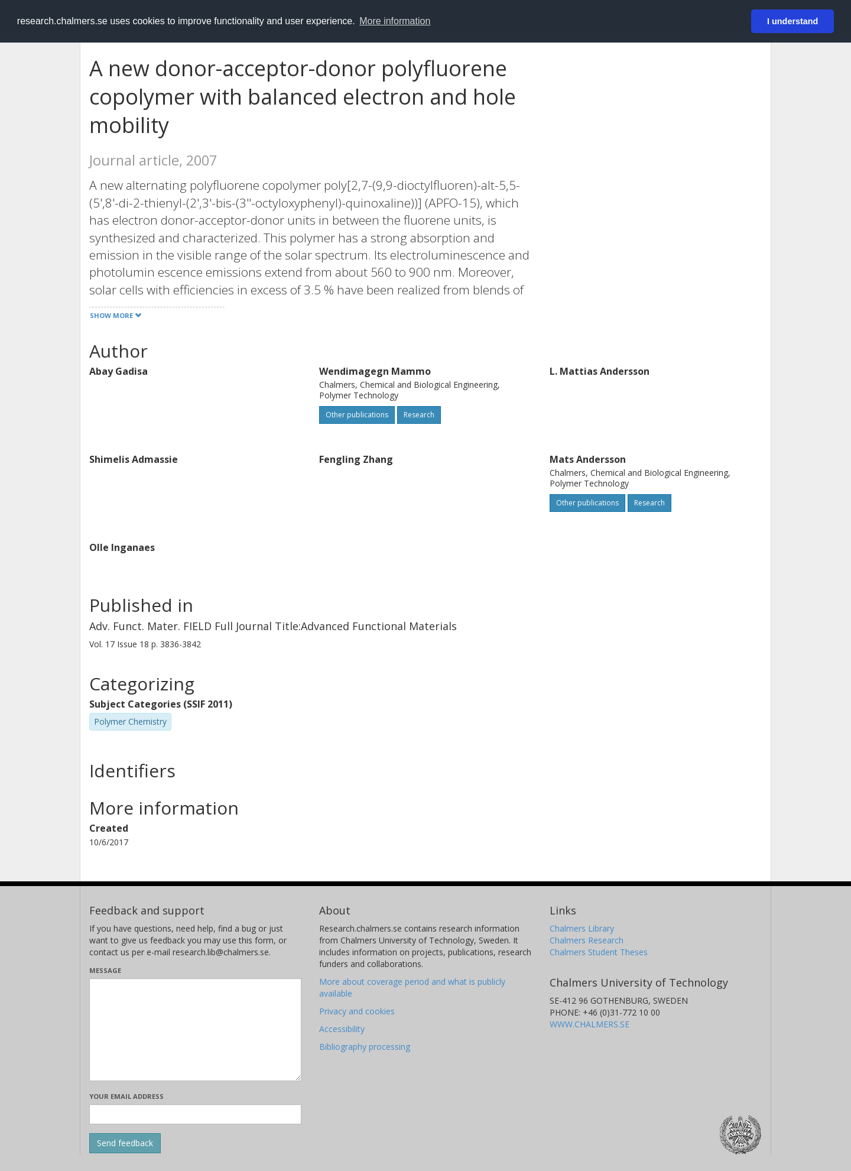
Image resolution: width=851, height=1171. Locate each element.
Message (105, 970)
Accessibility (342, 1028)
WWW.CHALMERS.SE (589, 1024)
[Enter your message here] (195, 1029)
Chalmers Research (586, 940)
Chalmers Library (582, 928)
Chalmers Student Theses (599, 952)
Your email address (126, 1096)
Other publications (357, 415)
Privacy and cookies (357, 1011)
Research (419, 415)
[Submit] (125, 1143)
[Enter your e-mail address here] (195, 1114)
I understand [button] (792, 21)
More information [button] (394, 21)
